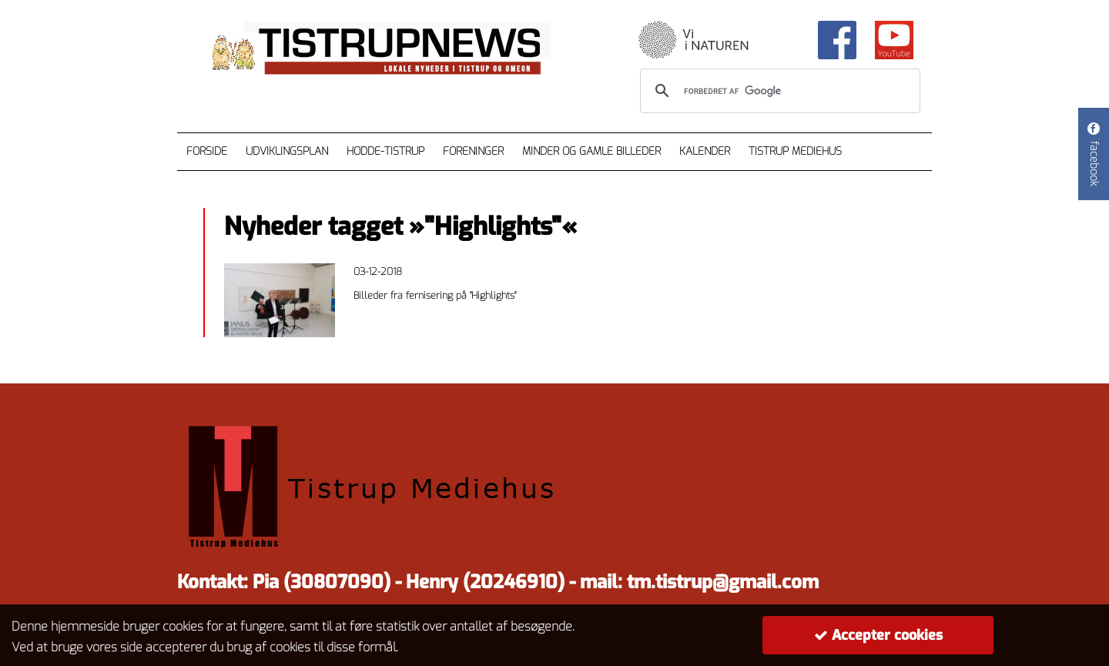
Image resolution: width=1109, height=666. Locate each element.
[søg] (778, 91)
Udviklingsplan (287, 151)
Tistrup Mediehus (795, 151)
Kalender (704, 151)
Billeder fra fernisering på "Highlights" (434, 295)
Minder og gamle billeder (591, 151)
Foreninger (473, 151)
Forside (206, 151)
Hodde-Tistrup (385, 151)
